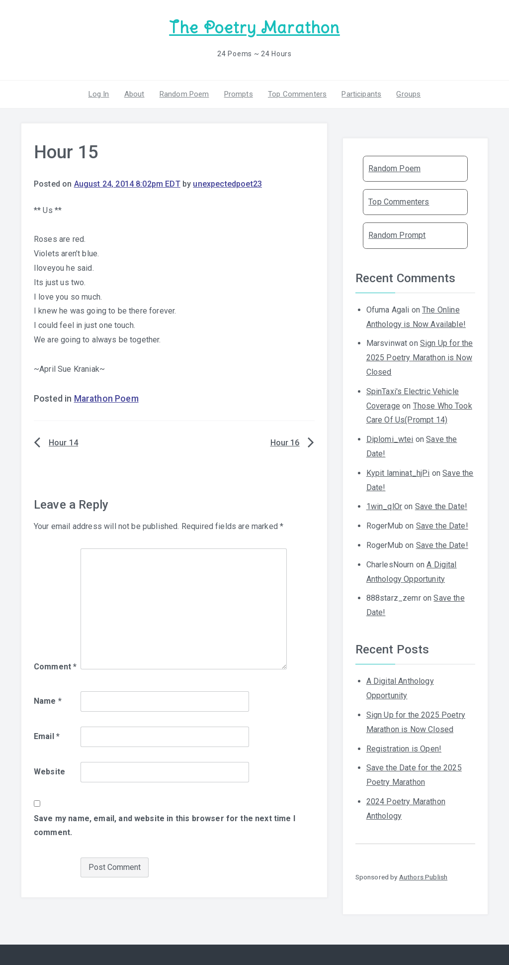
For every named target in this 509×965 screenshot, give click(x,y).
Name (48, 701)
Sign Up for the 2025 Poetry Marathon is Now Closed (419, 357)
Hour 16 (285, 442)
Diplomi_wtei (390, 439)
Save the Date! (441, 506)
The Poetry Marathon (254, 27)
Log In (98, 94)
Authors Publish (423, 877)
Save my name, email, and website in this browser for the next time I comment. (164, 826)
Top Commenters (297, 94)
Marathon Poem (106, 399)
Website (49, 771)
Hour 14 (63, 442)
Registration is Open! (403, 748)
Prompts (238, 94)
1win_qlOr (384, 506)
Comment (55, 666)
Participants (361, 94)
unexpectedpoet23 (227, 184)
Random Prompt (396, 235)
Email (47, 736)
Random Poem (184, 94)
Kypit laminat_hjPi (398, 473)
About (134, 94)
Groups (408, 94)
